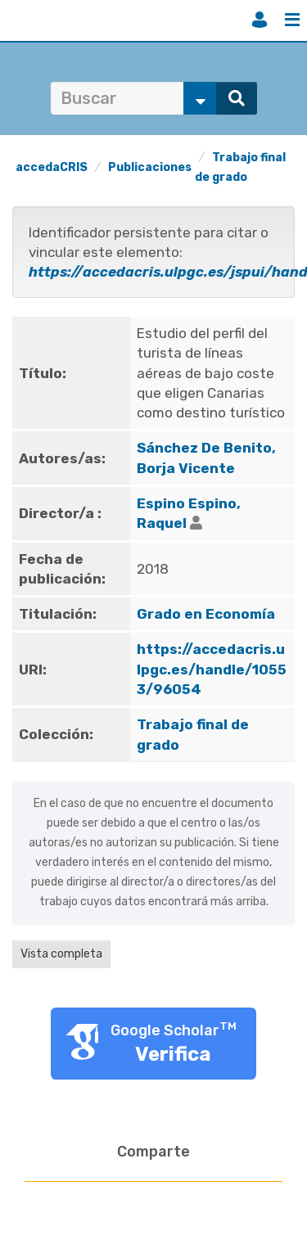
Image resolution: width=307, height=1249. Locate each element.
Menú (292, 19)
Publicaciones (150, 167)
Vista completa (61, 954)
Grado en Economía (206, 614)
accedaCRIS (52, 167)
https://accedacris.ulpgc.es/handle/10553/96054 (212, 669)
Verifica (173, 1054)
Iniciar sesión (259, 19)
